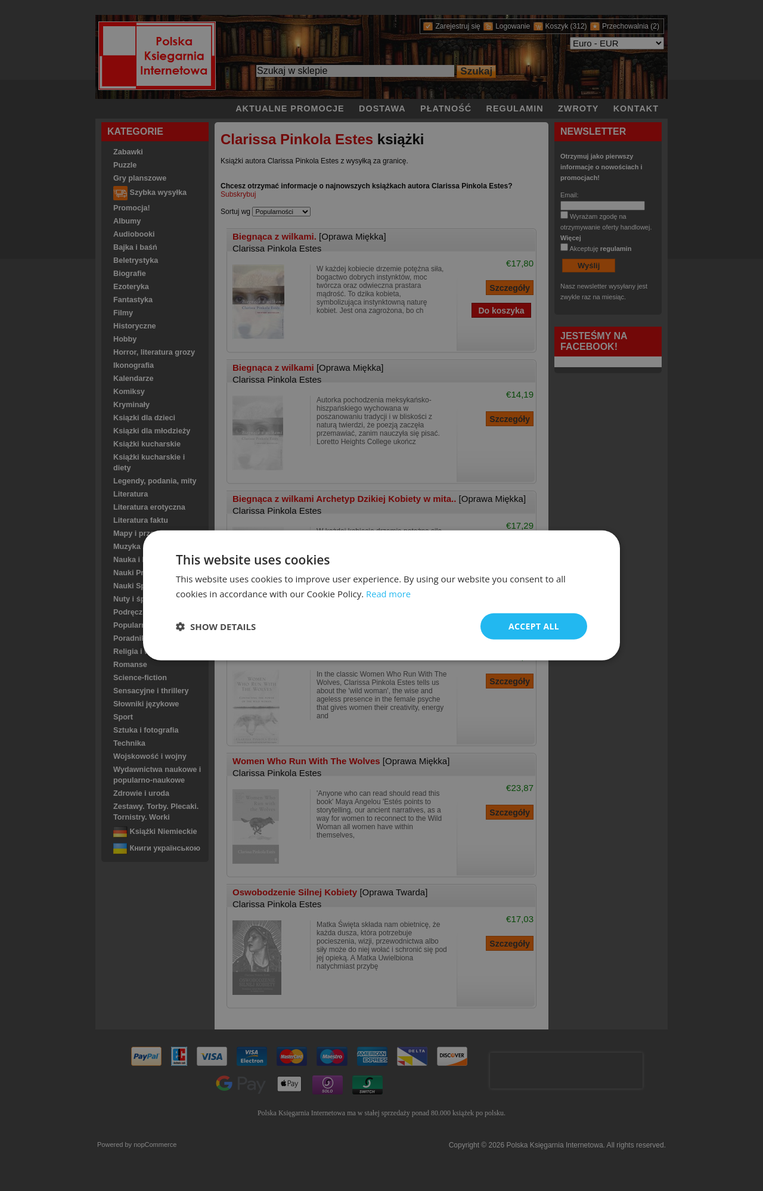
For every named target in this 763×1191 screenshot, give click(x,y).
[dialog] (381, 596)
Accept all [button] (533, 626)
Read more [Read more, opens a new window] (389, 594)
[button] (216, 626)
